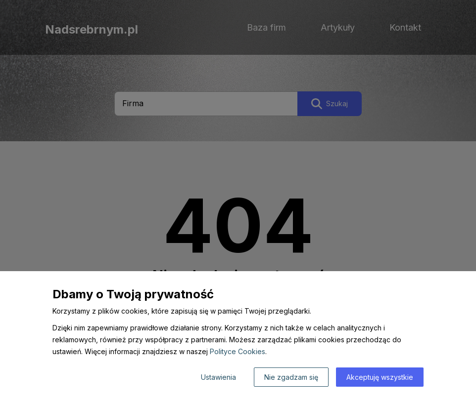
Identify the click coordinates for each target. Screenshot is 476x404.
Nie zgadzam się (291, 377)
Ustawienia (218, 377)
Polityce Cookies (237, 351)
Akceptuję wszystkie (379, 377)
